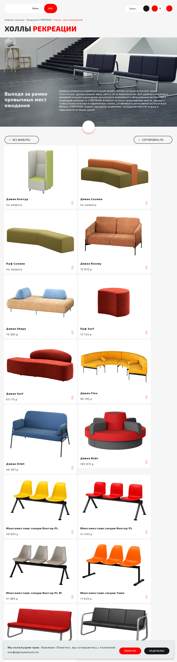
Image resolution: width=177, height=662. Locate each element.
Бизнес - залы (55, 616)
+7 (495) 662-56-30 (16, 589)
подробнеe (68, 387)
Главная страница (14, 24)
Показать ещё (88, 344)
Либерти (29, 405)
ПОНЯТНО (121, 650)
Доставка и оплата (100, 606)
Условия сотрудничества (104, 601)
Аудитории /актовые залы (63, 606)
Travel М (115, 400)
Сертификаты (139, 586)
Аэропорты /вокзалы (60, 591)
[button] (146, 11)
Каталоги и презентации (104, 621)
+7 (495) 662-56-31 (16, 593)
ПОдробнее (154, 650)
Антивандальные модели (62, 621)
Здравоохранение (58, 596)
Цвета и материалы (143, 596)
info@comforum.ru (16, 600)
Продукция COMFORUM (39, 24)
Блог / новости (140, 601)
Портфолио (138, 591)
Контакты (137, 606)
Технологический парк (103, 596)
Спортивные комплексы (61, 611)
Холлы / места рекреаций (63, 601)
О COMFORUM (97, 591)
